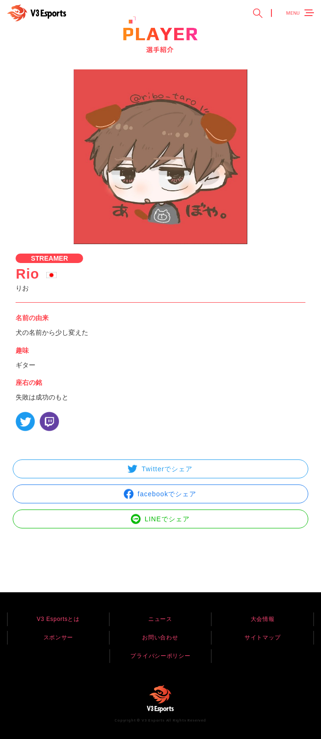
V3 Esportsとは (58, 619)
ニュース (160, 619)
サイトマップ (262, 637)
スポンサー (58, 637)
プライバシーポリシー (160, 656)
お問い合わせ (160, 637)
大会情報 (263, 619)
